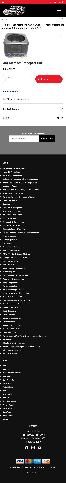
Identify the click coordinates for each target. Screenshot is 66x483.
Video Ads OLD (8, 409)
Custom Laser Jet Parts (12, 373)
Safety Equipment (9, 311)
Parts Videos (8, 387)
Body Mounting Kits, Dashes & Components (20, 183)
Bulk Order (7, 376)
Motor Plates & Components (14, 268)
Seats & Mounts (9, 315)
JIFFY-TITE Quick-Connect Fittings (16, 254)
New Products (8, 380)
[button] (3, 2)
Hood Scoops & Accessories (14, 247)
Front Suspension (10, 240)
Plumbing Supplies (10, 286)
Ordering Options (9, 401)
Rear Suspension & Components (16, 304)
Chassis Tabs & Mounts (12, 211)
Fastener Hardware (10, 236)
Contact (6, 398)
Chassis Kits (7, 394)
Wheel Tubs (7, 340)
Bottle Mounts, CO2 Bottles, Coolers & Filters (21, 190)
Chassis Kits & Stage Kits (12, 208)
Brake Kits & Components (13, 193)
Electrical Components (12, 225)
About (5, 391)
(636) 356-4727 (33, 442)
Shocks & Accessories (12, 318)
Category (6, 204)
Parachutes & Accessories (13, 279)
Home (5, 366)
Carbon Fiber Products (11, 201)
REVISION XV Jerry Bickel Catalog (16, 293)
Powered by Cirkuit (33, 473)
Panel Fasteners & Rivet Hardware (16, 275)
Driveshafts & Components (13, 222)
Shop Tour (7, 412)
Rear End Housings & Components (16, 300)
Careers (6, 369)
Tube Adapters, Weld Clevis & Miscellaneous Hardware (24, 336)
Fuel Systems (8, 243)
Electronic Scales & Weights (14, 229)
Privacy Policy (8, 405)
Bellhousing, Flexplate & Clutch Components (20, 179)
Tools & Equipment (10, 332)
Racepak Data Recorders (12, 297)
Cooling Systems (9, 218)
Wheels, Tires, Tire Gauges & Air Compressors (21, 347)
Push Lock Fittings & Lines (13, 290)
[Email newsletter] (24, 138)
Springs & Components (12, 325)
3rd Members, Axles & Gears (14, 168)
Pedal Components (10, 283)
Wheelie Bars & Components (14, 343)
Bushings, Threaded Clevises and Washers (19, 197)
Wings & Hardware (10, 354)
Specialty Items (9, 322)
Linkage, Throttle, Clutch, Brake (15, 258)
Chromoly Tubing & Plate (12, 215)
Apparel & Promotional (11, 172)
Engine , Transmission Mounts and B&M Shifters (21, 233)
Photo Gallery (8, 416)
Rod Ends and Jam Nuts (12, 307)
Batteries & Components (12, 176)
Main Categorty (8, 265)
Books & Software (10, 186)
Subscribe (47, 138)
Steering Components (11, 329)
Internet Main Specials (11, 250)
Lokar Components (10, 261)
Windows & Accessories (12, 350)
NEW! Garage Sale (10, 272)
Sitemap (6, 419)
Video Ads (7, 384)
